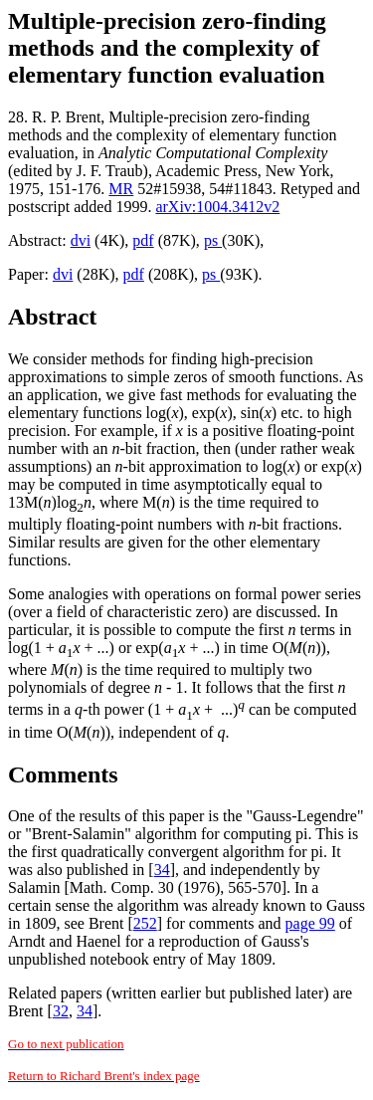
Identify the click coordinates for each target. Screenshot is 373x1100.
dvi (81, 240)
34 (162, 869)
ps (213, 240)
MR (120, 188)
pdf (142, 240)
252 (145, 923)
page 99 (310, 923)
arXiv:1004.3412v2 (217, 206)
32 (61, 1010)
